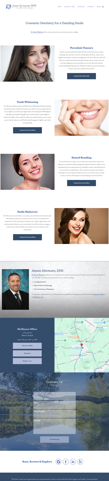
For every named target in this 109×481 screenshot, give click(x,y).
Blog (60, 7)
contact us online (98, 294)
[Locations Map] (81, 345)
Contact (90, 7)
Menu (101, 7)
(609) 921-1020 (39, 297)
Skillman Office (27, 329)
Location (80, 7)
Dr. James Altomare (37, 32)
